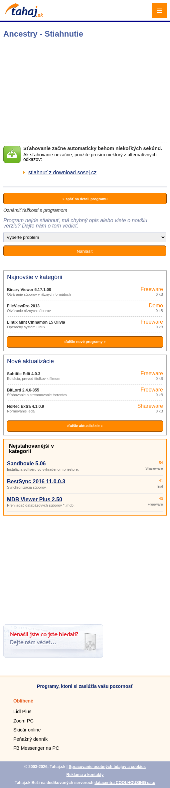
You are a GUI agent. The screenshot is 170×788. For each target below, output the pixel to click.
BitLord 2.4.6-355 (23, 390)
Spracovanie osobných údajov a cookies (107, 766)
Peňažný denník (30, 739)
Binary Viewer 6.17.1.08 (29, 289)
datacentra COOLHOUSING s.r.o (124, 782)
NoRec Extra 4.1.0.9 (25, 406)
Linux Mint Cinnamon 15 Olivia (36, 322)
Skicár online (27, 729)
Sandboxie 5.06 (26, 463)
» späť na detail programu (85, 199)
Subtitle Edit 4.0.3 (23, 374)
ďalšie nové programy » (84, 342)
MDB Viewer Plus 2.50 (34, 499)
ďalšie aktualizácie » (84, 426)
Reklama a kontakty (84, 774)
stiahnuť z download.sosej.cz (62, 172)
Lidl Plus (22, 711)
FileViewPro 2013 (23, 306)
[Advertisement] (85, 567)
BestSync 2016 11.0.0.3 (36, 481)
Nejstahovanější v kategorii (31, 448)
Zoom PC (23, 720)
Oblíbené (23, 701)
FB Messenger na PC (36, 748)
